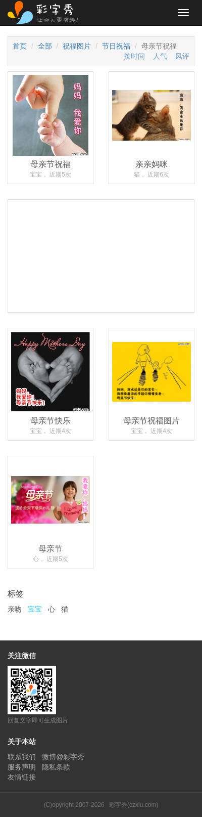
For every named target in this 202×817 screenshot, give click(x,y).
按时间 (134, 56)
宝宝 (35, 609)
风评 (182, 56)
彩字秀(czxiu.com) (133, 804)
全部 (45, 46)
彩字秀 (46, 12)
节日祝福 (116, 46)
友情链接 (22, 777)
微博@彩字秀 (63, 757)
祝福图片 (77, 46)
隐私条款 (56, 767)
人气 (160, 56)
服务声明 (22, 767)
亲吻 (15, 609)
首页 (20, 46)
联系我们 (22, 757)
